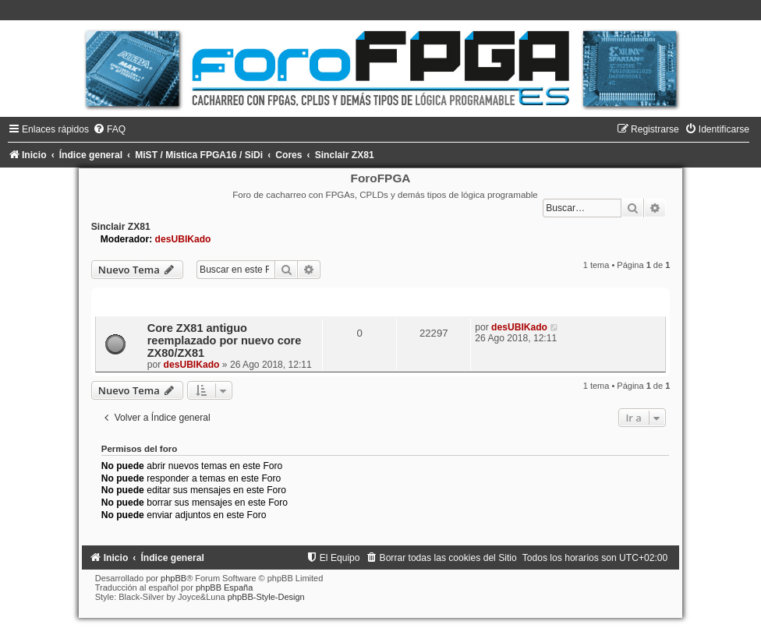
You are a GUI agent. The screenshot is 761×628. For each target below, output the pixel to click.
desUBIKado (183, 239)
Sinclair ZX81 (120, 226)
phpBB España (224, 587)
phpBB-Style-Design (266, 597)
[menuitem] (109, 129)
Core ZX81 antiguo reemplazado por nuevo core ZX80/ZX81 (224, 340)
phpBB (173, 578)
